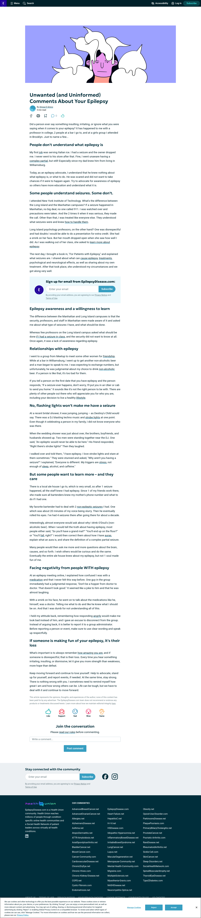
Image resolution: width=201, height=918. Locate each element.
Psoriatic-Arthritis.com (154, 837)
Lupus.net (112, 852)
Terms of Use (51, 298)
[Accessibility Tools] (160, 3)
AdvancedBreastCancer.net (85, 809)
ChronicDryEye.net (81, 866)
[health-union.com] (40, 803)
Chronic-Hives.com (81, 871)
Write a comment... (42, 739)
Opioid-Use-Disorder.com (155, 814)
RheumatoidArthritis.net (155, 847)
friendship (109, 356)
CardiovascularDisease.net (85, 861)
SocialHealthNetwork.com (156, 866)
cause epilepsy (89, 258)
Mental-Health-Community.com (122, 866)
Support (60, 713)
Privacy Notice (101, 295)
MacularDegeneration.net (119, 856)
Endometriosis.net (81, 890)
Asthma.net (77, 828)
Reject (154, 907)
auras (108, 535)
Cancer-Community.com (84, 856)
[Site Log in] (176, 3)
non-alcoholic (107, 369)
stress (103, 462)
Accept (174, 907)
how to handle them (76, 222)
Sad (74, 713)
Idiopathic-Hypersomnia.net (121, 833)
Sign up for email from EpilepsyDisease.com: (80, 281)
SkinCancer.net (150, 856)
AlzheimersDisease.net (83, 823)
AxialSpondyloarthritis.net (85, 842)
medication (36, 579)
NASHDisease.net (116, 885)
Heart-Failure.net (115, 814)
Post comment (75, 748)
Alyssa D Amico (46, 107)
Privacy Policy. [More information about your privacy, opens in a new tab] (23, 915)
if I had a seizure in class (50, 336)
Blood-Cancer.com (81, 852)
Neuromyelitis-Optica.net (119, 890)
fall (42, 535)
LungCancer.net (115, 847)
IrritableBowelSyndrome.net (121, 842)
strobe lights (92, 417)
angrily (97, 616)
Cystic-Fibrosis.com (82, 885)
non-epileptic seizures (90, 506)
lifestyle (80, 397)
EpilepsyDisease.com (118, 809)
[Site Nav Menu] (15, 3)
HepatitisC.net (114, 818)
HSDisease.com (115, 828)
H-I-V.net (111, 823)
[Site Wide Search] (28, 3)
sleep (45, 466)
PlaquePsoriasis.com (153, 823)
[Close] (196, 907)
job (41, 152)
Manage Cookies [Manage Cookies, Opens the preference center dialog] (134, 907)
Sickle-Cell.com (150, 852)
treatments (105, 258)
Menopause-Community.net (121, 861)
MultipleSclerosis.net (117, 875)
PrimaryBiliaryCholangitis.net (157, 828)
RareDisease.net (151, 842)
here (114, 703)
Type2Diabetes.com (153, 880)
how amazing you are (90, 652)
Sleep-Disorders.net (152, 861)
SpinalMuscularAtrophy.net (156, 871)
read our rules (67, 732)
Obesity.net (148, 809)
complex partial (39, 160)
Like (47, 713)
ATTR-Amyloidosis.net (83, 837)
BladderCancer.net (81, 847)
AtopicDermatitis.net (82, 833)
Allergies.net (78, 818)
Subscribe (191, 3)
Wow (87, 713)
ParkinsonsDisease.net (154, 818)
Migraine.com (114, 871)
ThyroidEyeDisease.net (154, 875)
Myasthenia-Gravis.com (119, 880)
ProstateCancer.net (152, 833)
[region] (100, 908)
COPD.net (77, 880)
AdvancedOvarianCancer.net (86, 814)
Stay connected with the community (52, 769)
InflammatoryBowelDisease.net (122, 837)
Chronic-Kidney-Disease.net (85, 875)
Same (100, 713)
